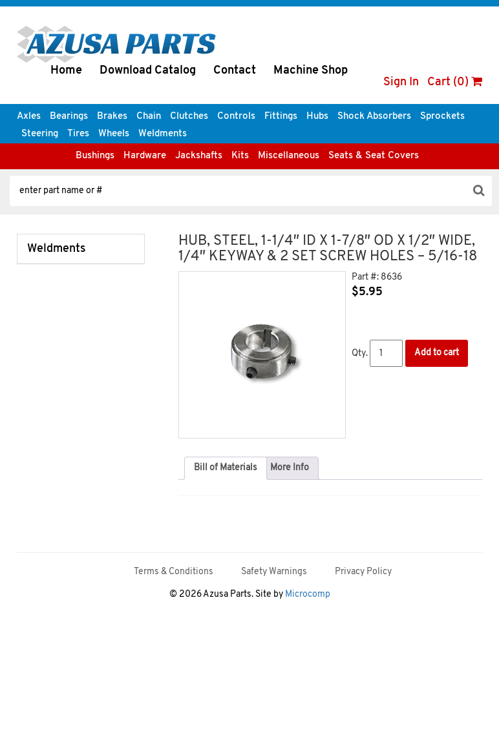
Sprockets (442, 116)
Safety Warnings (274, 572)
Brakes (112, 116)
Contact (234, 71)
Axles (29, 116)
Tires (78, 134)
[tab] (225, 468)
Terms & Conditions (173, 572)
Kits (240, 156)
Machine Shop (310, 71)
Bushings (95, 156)
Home (66, 71)
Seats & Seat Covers (373, 156)
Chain (148, 116)
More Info (289, 468)
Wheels (113, 134)
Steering (39, 134)
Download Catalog (148, 71)
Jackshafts (198, 156)
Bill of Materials (225, 468)
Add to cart (436, 353)
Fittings (280, 116)
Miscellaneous (288, 156)
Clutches (189, 116)
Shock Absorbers (374, 116)
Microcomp (307, 594)
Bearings (69, 116)
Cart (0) (454, 82)
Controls (236, 116)
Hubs (317, 116)
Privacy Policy (363, 572)
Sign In (401, 82)
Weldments (162, 134)
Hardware (144, 156)
